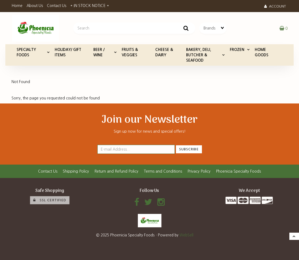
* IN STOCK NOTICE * (89, 6)
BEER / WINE (99, 52)
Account (275, 6)
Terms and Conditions (163, 171)
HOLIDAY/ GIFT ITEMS (68, 52)
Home (17, 6)
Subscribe (189, 149)
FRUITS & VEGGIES (130, 52)
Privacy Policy (199, 171)
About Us (35, 6)
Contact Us (56, 6)
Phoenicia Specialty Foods (238, 171)
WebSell (186, 235)
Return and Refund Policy (116, 171)
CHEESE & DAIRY (164, 52)
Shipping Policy (76, 171)
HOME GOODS (261, 52)
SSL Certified (49, 200)
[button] (283, 28)
